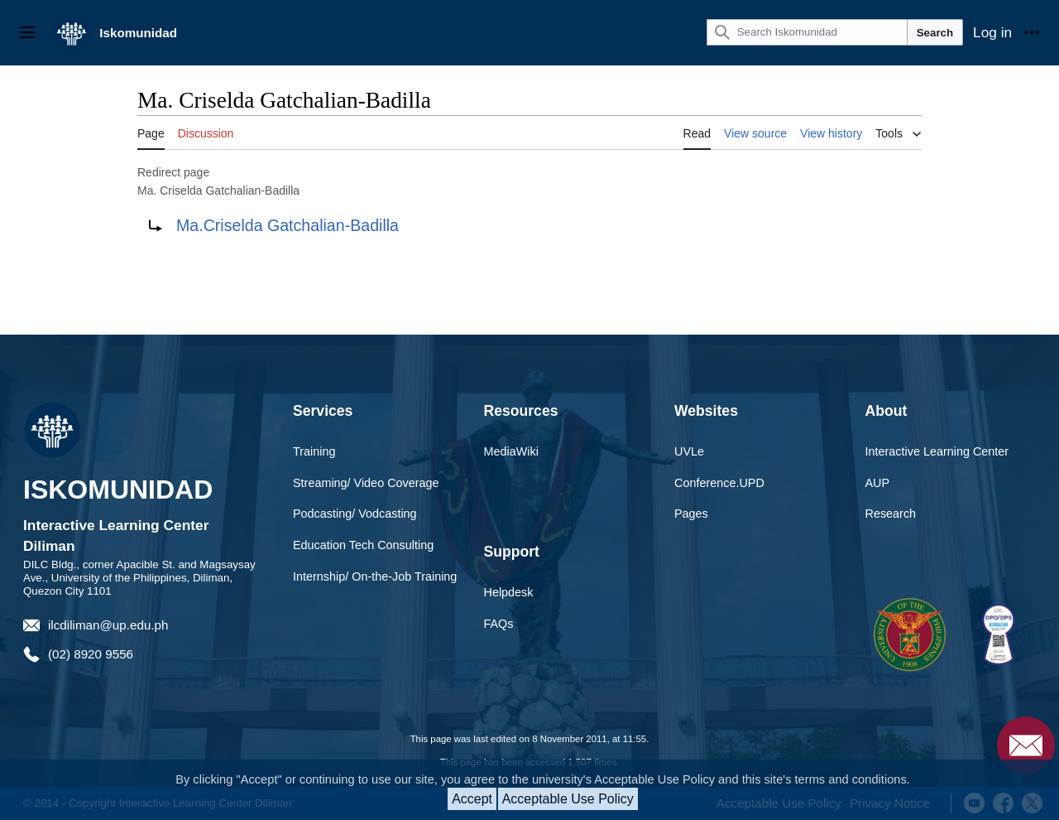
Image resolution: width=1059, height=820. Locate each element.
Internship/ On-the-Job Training (375, 576)
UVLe (689, 451)
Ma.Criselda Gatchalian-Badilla (287, 225)
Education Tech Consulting (363, 545)
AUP (877, 483)
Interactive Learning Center (937, 451)
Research (891, 513)
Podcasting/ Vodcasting (355, 513)
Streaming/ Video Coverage (366, 483)
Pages (691, 513)
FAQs (499, 623)
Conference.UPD (719, 483)
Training (314, 451)
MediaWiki (511, 451)
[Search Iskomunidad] (807, 32)
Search (935, 33)
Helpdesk (509, 592)
